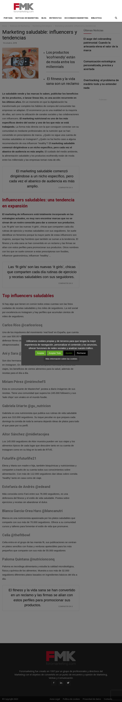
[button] (116, 18)
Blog (43, 18)
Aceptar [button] (40, 353)
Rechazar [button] (81, 353)
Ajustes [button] (68, 353)
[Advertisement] (82, 7)
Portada (8, 18)
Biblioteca (96, 18)
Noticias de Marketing (27, 18)
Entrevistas (55, 18)
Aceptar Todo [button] (55, 353)
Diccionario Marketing (76, 18)
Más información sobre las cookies (61, 359)
